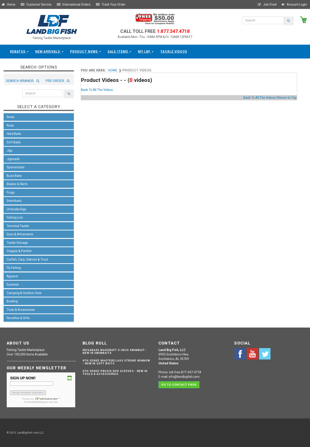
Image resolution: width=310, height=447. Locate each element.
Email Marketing (36, 402)
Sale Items (119, 51)
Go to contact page (179, 384)
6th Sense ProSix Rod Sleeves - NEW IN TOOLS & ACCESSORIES (115, 373)
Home (8, 4)
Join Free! (267, 4)
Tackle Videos (173, 51)
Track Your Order (110, 4)
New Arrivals (49, 51)
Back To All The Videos (97, 90)
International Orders (74, 4)
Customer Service (36, 4)
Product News (85, 51)
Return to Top (287, 97)
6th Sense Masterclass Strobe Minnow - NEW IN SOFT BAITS (116, 362)
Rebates (19, 51)
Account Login (294, 4)
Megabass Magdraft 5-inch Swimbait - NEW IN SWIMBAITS (115, 352)
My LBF (146, 51)
